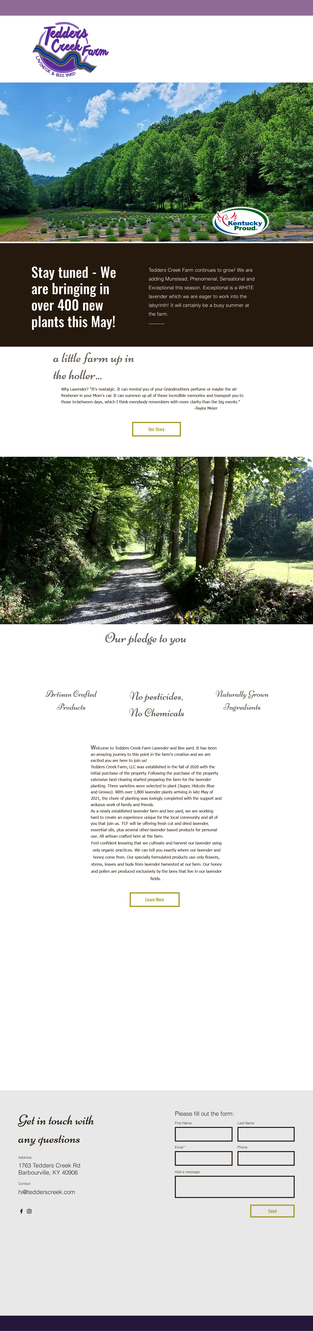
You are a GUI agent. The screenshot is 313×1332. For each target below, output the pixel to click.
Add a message (187, 1172)
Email (179, 1147)
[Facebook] (21, 1211)
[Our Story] (156, 429)
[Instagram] (29, 1211)
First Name (183, 1123)
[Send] (272, 1211)
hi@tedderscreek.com (46, 1192)
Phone (242, 1147)
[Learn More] (155, 899)
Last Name (245, 1123)
